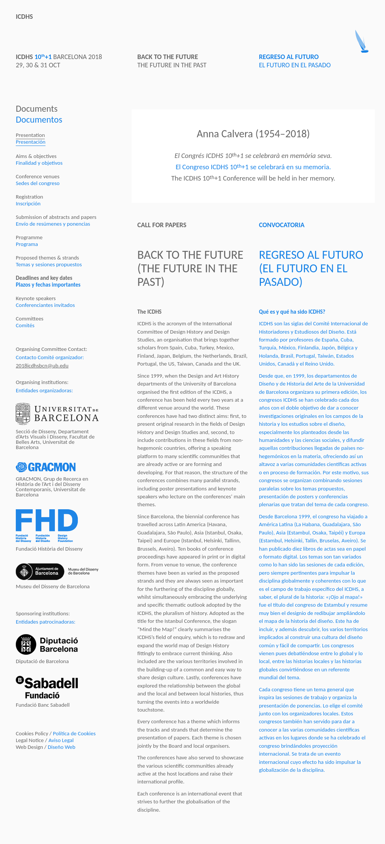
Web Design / (45, 747)
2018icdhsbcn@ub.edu (42, 365)
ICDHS (24, 16)
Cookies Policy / (55, 733)
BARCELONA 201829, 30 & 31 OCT (59, 61)
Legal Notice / (45, 740)
